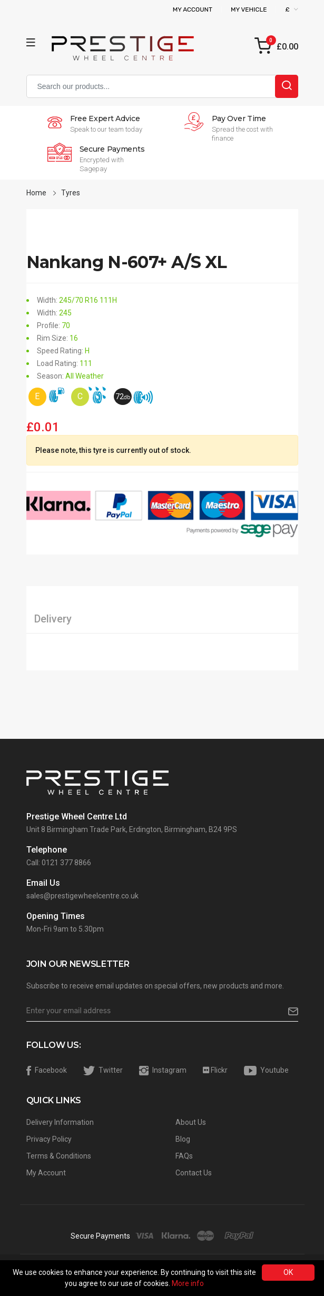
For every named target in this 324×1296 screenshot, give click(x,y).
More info (188, 1283)
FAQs (184, 1156)
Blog (182, 1139)
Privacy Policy (49, 1139)
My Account (192, 9)
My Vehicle (249, 9)
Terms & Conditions (58, 1156)
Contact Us (193, 1173)
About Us (190, 1122)
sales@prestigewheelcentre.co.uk (82, 896)
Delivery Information (60, 1122)
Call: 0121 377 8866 (58, 862)
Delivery (53, 618)
